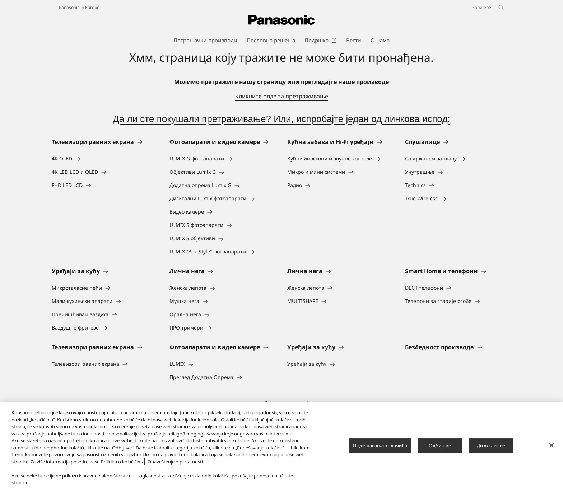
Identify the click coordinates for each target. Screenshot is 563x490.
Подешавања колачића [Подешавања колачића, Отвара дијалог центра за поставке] (380, 445)
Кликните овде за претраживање (281, 96)
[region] (281, 446)
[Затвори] (551, 445)
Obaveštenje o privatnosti (175, 461)
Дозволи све (491, 445)
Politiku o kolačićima (122, 461)
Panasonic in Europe (79, 7)
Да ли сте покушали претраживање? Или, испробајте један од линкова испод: (281, 118)
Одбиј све (440, 445)
